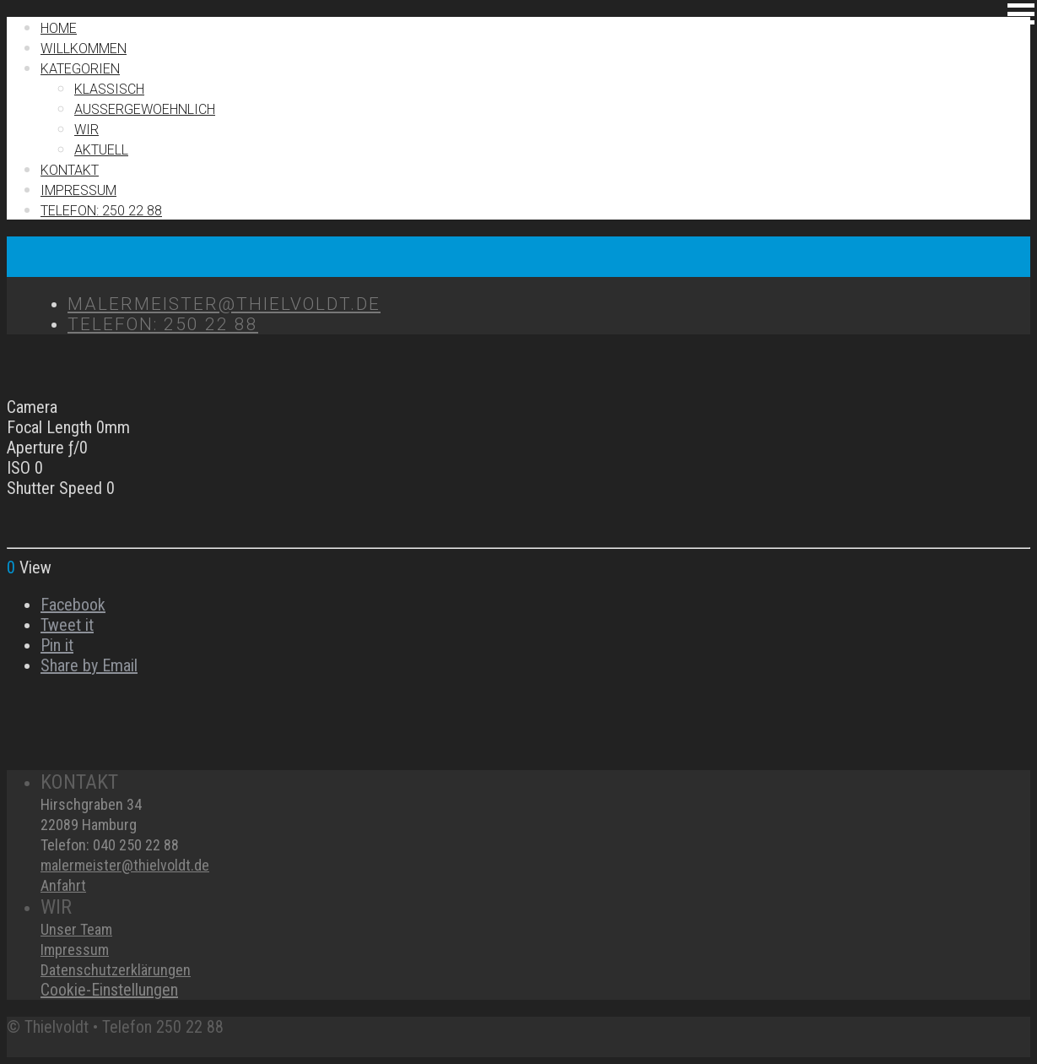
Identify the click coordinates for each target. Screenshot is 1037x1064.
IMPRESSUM (78, 190)
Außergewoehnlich (144, 109)
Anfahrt (63, 885)
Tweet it (67, 625)
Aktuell (101, 150)
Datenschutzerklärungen (116, 970)
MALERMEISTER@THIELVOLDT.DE (224, 304)
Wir (86, 130)
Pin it (57, 645)
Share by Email (89, 665)
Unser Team (76, 929)
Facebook (73, 604)
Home (59, 28)
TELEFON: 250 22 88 (101, 211)
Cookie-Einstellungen (109, 990)
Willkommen (84, 49)
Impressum (75, 949)
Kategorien (80, 69)
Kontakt (70, 170)
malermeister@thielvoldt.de (125, 865)
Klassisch (109, 89)
